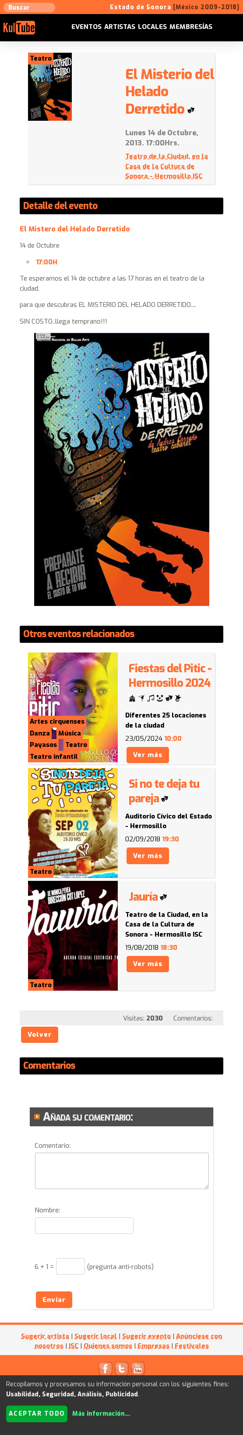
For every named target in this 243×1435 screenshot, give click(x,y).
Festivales (192, 1345)
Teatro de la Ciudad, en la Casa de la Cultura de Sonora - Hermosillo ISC (166, 166)
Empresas (153, 1345)
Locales (152, 26)
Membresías (190, 26)
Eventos (86, 26)
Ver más (147, 754)
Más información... (101, 1414)
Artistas (119, 26)
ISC (73, 1345)
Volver (40, 1034)
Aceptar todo (37, 1414)
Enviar (54, 1299)
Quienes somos (108, 1345)
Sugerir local (95, 1336)
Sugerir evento (146, 1336)
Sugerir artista (45, 1336)
